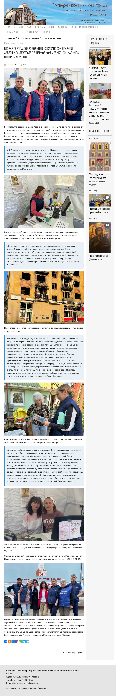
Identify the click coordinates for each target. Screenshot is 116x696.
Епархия (41, 688)
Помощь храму (31, 32)
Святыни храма (24, 27)
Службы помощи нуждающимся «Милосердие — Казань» (32, 165)
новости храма (32, 38)
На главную (10, 38)
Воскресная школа (58, 27)
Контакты (47, 32)
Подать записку (13, 32)
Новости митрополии (51, 38)
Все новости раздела (72, 652)
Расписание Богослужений (83, 27)
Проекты (40, 27)
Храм (9, 27)
